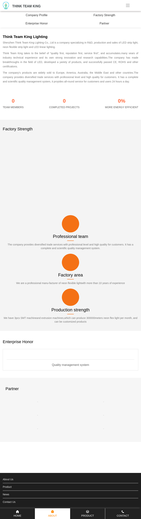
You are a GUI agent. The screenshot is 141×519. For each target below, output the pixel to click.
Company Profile (36, 15)
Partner (104, 23)
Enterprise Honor (37, 23)
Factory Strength (104, 15)
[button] (122, 341)
